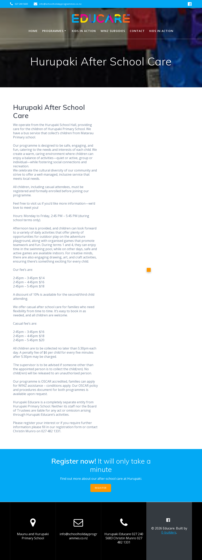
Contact (137, 31)
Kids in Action (84, 31)
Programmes (53, 31)
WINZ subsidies (113, 31)
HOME (33, 31)
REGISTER (101, 487)
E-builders (168, 532)
